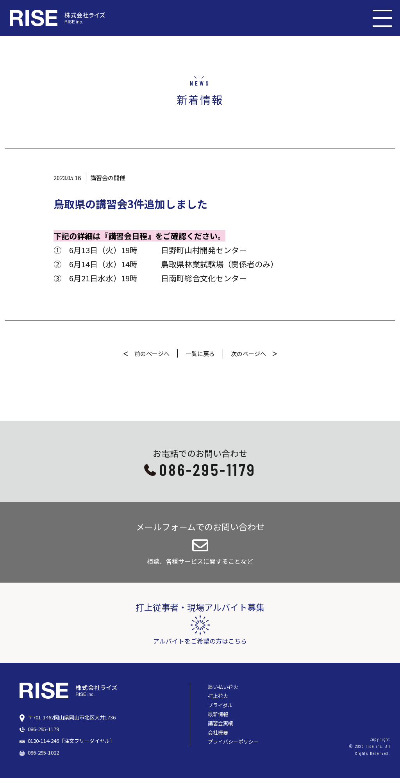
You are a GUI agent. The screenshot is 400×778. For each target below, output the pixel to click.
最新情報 (218, 714)
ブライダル (220, 705)
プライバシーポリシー (233, 741)
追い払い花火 (223, 686)
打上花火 (218, 695)
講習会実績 (220, 723)
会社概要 (218, 732)
